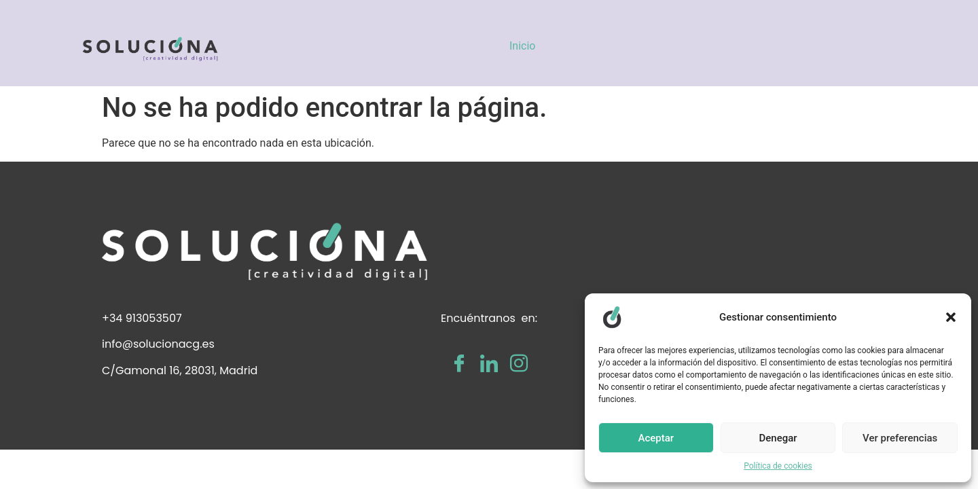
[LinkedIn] (489, 363)
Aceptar (656, 438)
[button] (951, 317)
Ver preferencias (900, 438)
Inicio (522, 45)
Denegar (778, 438)
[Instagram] (519, 363)
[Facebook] (459, 363)
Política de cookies (778, 466)
